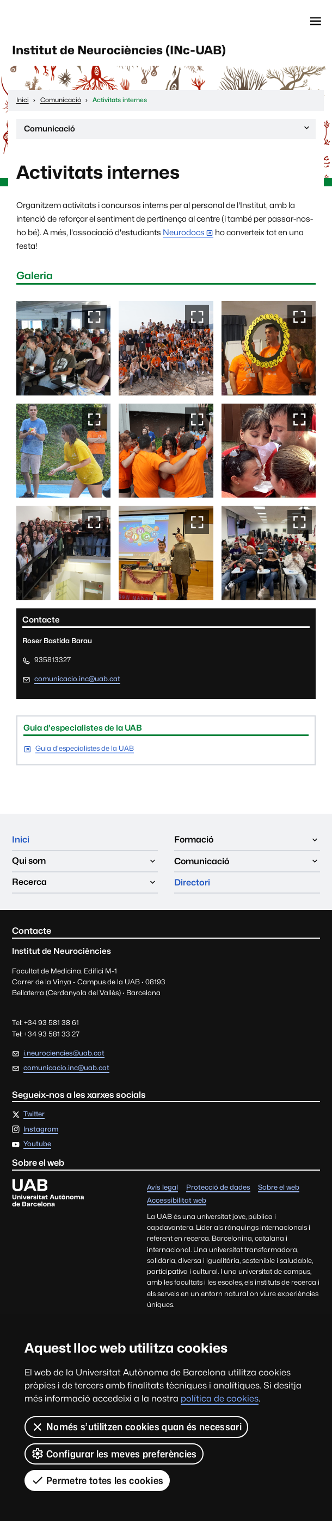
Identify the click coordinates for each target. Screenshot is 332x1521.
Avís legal (162, 1188)
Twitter (34, 1115)
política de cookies (220, 1398)
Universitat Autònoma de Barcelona (60, 21)
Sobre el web (278, 1188)
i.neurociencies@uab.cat (63, 1053)
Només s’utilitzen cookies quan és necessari (136, 1427)
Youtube (37, 1145)
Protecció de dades (218, 1188)
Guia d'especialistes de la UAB (84, 749)
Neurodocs (184, 232)
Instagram (40, 1130)
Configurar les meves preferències (114, 1453)
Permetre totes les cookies (97, 1480)
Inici (20, 840)
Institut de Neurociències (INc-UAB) (120, 50)
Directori (192, 883)
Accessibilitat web (176, 1201)
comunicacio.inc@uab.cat (77, 679)
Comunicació (167, 131)
